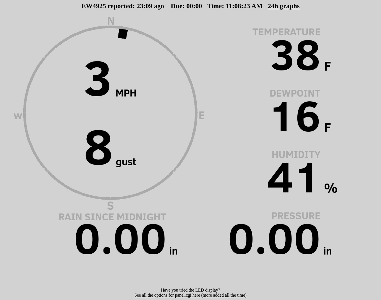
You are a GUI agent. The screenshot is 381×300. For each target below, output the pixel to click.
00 (158, 6)
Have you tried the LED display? (190, 290)
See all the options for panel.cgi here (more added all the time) (190, 295)
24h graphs (265, 6)
